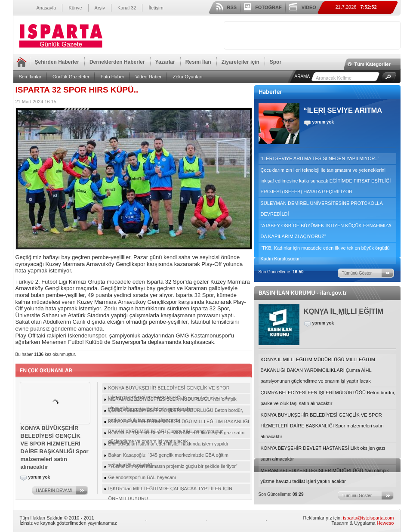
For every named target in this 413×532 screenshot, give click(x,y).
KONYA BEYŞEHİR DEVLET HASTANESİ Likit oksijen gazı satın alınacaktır (323, 453)
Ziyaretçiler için (240, 62)
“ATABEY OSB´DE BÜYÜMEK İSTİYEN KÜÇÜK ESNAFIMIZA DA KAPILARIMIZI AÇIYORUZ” (326, 231)
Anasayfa (46, 7)
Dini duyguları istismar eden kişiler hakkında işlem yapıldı (168, 443)
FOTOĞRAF (268, 7)
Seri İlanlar (30, 76)
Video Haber (149, 76)
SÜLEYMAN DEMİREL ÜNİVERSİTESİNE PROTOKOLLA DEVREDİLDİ (322, 209)
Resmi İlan (198, 62)
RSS (232, 7)
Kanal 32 (126, 7)
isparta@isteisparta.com (368, 517)
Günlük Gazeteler (70, 76)
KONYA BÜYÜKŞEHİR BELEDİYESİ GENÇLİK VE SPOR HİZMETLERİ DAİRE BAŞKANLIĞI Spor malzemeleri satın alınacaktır (322, 425)
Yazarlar (165, 62)
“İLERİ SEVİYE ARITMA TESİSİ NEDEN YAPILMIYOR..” (320, 158)
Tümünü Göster (357, 273)
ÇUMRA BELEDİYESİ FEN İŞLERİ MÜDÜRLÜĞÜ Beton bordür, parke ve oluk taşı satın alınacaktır (328, 398)
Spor (275, 62)
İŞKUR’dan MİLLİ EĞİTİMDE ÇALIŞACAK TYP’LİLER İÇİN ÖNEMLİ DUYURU (170, 490)
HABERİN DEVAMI (54, 490)
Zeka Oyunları (188, 76)
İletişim (155, 7)
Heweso (385, 523)
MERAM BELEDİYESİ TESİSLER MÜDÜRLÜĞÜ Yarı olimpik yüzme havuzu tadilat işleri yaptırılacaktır (325, 476)
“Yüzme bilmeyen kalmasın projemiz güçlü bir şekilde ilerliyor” (172, 466)
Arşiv (100, 7)
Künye (75, 7)
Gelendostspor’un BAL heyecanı (142, 477)
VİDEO (309, 7)
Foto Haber (112, 76)
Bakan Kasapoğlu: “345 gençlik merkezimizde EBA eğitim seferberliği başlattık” (168, 456)
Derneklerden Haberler (117, 62)
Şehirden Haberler (57, 62)
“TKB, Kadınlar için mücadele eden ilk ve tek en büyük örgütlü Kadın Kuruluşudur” (325, 253)
